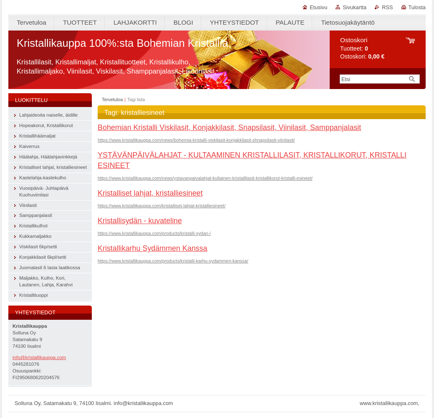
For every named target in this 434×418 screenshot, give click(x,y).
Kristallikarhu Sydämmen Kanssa (152, 248)
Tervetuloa (112, 99)
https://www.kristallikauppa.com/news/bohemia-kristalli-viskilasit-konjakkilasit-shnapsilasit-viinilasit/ (196, 140)
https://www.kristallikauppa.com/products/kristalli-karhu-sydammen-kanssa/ (173, 260)
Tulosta (417, 7)
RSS (387, 7)
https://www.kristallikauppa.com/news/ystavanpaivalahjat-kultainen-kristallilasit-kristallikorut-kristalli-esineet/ (205, 178)
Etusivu (318, 7)
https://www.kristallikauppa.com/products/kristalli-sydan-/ (154, 233)
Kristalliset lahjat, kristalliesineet (150, 193)
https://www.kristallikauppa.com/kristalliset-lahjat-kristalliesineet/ (161, 205)
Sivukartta (354, 7)
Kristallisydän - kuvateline (140, 221)
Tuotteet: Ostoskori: (362, 48)
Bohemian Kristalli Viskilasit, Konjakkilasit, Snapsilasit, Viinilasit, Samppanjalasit (229, 127)
